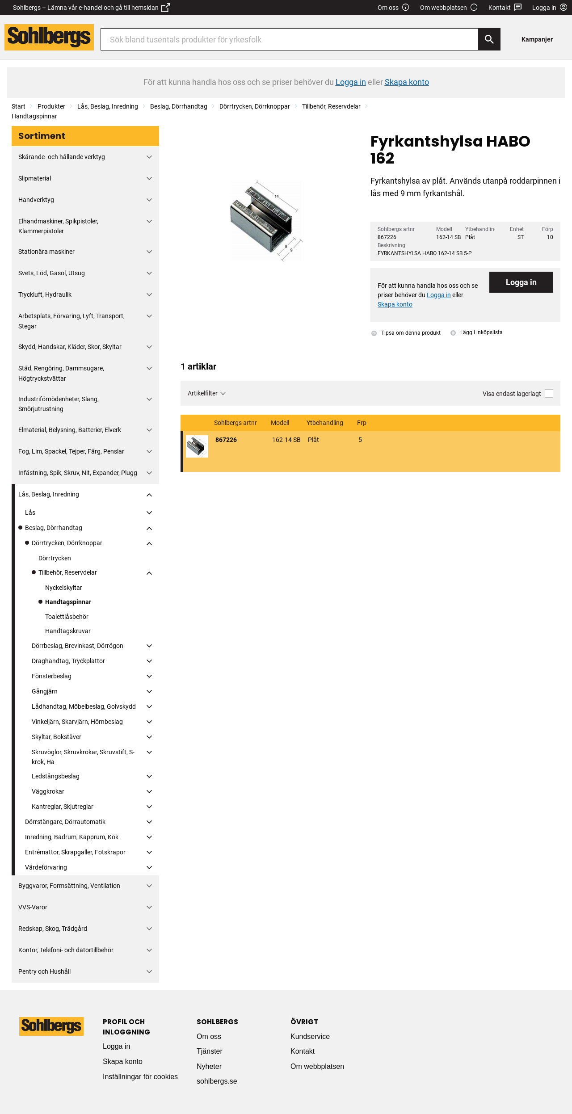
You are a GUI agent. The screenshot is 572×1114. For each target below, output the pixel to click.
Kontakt (505, 8)
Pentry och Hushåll (44, 971)
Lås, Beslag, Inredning (107, 106)
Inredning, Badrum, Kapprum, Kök (71, 837)
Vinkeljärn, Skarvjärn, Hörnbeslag (77, 721)
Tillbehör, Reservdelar (331, 106)
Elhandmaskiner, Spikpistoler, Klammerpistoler (58, 226)
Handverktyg (36, 199)
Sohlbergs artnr (236, 423)
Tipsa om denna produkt (406, 333)
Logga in (521, 282)
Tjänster (210, 1051)
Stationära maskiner (46, 251)
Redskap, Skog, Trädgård (52, 928)
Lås (30, 512)
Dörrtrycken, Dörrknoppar (254, 106)
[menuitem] (539, 39)
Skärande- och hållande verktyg (61, 156)
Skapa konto (123, 1061)
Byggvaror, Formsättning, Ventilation (69, 885)
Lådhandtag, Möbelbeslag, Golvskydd (84, 706)
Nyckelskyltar (63, 587)
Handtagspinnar (34, 116)
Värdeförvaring (46, 867)
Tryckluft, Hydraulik (45, 294)
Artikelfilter (203, 393)
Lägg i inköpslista (476, 332)
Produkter (51, 106)
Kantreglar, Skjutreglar (62, 806)
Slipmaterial (34, 178)
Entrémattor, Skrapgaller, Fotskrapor (75, 852)
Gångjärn (45, 691)
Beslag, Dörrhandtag (178, 106)
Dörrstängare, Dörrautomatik (65, 821)
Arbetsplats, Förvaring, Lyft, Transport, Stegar (71, 320)
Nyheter (209, 1066)
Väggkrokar (48, 791)
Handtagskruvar (68, 631)
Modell (280, 423)
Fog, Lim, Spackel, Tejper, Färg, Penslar (71, 451)
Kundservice (310, 1036)
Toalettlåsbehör (66, 616)
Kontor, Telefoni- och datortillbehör (66, 950)
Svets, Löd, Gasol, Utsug (51, 273)
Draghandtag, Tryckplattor (68, 660)
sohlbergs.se (217, 1081)
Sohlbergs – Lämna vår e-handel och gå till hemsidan (91, 7)
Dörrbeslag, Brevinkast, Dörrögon (77, 645)
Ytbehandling (326, 423)
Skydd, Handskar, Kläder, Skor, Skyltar (70, 346)
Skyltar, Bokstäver (56, 736)
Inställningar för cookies (140, 1076)
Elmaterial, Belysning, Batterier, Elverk (69, 429)
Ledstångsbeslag (56, 776)
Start (18, 106)
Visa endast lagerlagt (518, 393)
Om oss (394, 8)
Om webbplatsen (449, 8)
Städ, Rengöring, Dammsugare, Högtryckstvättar (61, 373)
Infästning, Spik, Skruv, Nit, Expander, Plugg (77, 472)
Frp (362, 423)
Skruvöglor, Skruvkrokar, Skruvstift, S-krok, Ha (83, 756)
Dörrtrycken (54, 558)
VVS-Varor (32, 907)
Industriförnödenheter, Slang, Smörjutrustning (58, 403)
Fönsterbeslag (52, 676)
